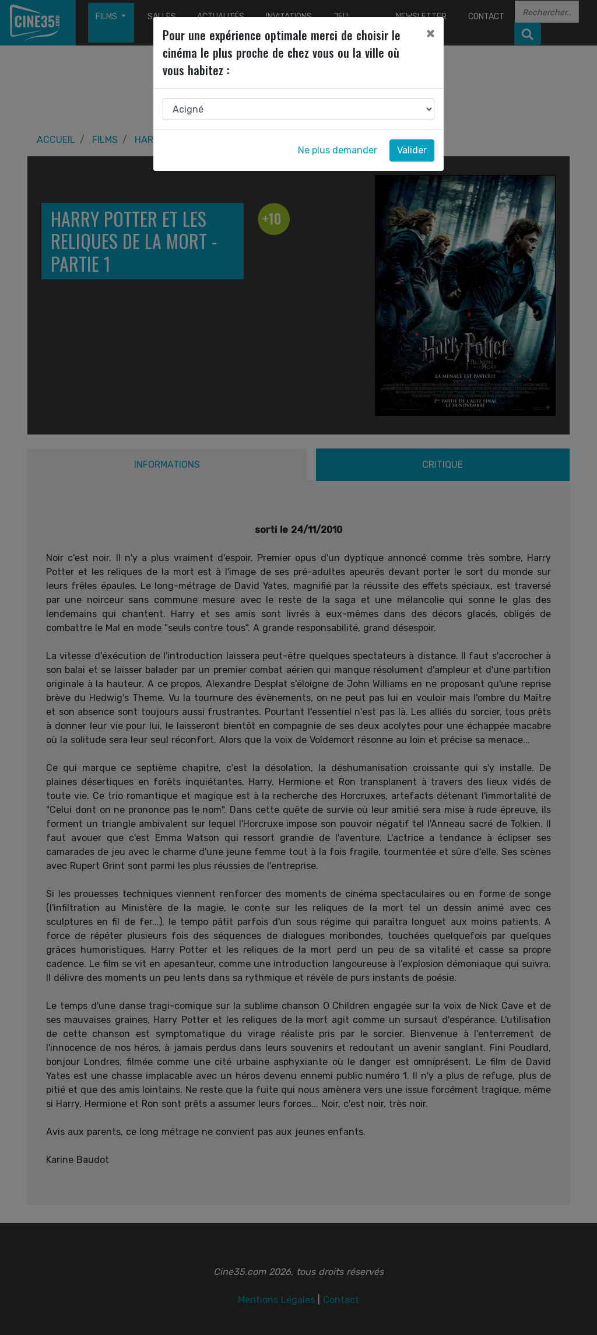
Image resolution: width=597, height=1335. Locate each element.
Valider (412, 150)
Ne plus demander (337, 150)
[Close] (430, 33)
